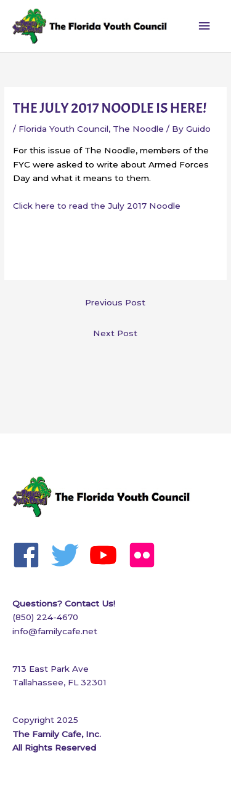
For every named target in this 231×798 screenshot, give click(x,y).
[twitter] (69, 555)
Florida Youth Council (63, 129)
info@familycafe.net (54, 631)
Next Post (115, 333)
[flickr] (146, 555)
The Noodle (138, 129)
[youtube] (107, 555)
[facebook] (30, 555)
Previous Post (115, 302)
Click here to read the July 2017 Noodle (96, 206)
